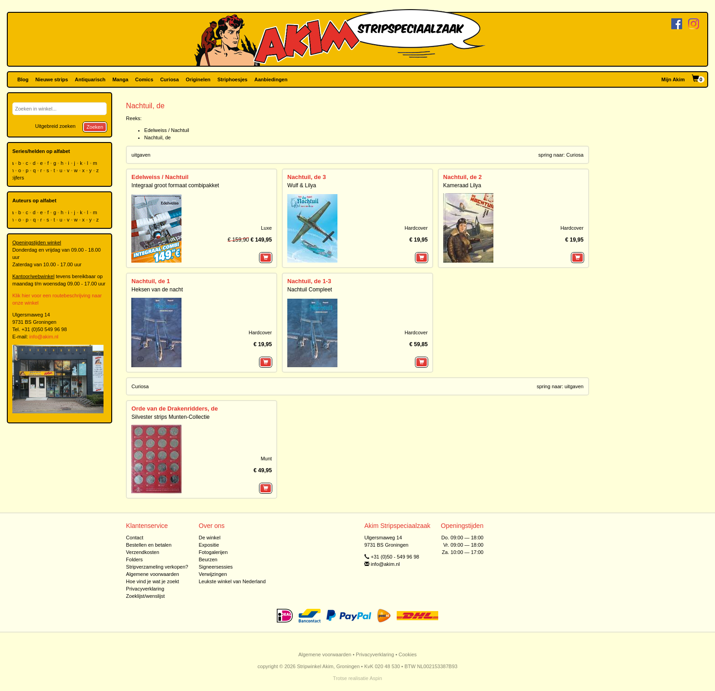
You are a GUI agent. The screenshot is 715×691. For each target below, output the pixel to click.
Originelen (198, 79)
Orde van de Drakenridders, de (174, 408)
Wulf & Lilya (301, 185)
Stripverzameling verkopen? (157, 567)
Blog (22, 79)
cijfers (18, 177)
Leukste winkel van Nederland (232, 581)
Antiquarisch (90, 79)
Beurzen (208, 559)
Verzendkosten (142, 552)
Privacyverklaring (145, 588)
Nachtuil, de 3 (306, 177)
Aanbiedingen (271, 79)
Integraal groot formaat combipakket (175, 185)
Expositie (209, 545)
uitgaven (140, 155)
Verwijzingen (213, 574)
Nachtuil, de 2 (462, 177)
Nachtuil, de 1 (150, 281)
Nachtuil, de (157, 137)
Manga (120, 79)
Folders (134, 559)
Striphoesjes (233, 79)
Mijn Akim (673, 79)
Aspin (375, 678)
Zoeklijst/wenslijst (145, 596)
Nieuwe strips (52, 79)
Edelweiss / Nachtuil (166, 130)
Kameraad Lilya (462, 185)
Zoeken (95, 127)
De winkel (210, 537)
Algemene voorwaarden (152, 574)
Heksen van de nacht (157, 289)
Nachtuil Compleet (309, 289)
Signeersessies (216, 567)
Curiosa (169, 79)
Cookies (408, 654)
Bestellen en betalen (148, 545)
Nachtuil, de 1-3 (309, 281)
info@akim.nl (43, 336)
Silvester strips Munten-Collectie (170, 417)
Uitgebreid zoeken (55, 126)
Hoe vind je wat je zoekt (152, 581)
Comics (144, 79)
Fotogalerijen (213, 552)
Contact (134, 537)
